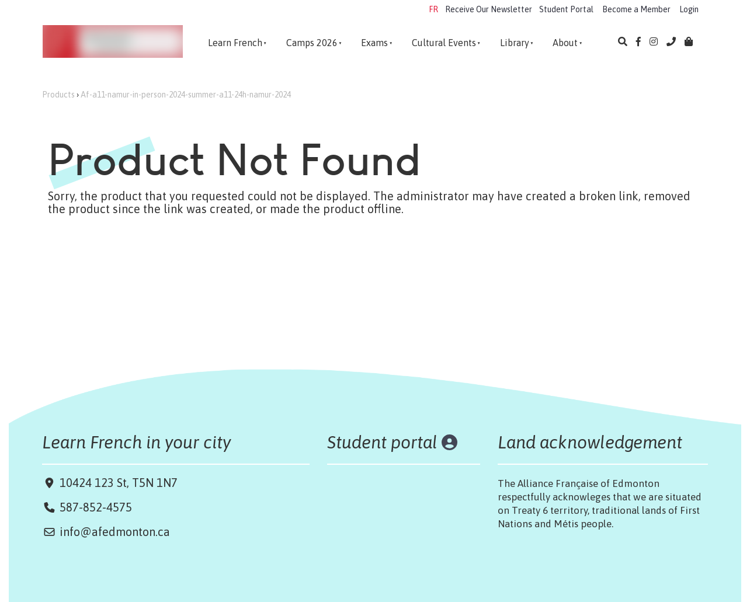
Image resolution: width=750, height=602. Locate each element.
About (565, 42)
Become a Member (636, 9)
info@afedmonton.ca (115, 531)
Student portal (382, 442)
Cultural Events (444, 42)
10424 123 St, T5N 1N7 (117, 482)
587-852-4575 (96, 507)
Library (514, 42)
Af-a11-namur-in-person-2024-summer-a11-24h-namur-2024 (186, 94)
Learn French (235, 42)
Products (58, 94)
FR (433, 9)
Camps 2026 (312, 42)
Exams (374, 42)
